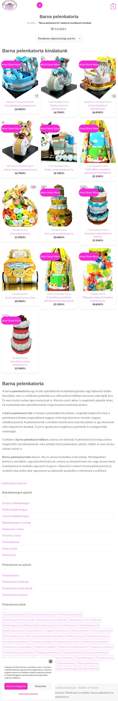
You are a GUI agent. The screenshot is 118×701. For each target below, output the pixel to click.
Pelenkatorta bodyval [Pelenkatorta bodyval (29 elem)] (98, 636)
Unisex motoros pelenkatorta (20, 169)
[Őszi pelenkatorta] (20, 205)
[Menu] (39, 5)
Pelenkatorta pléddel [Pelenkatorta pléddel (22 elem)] (44, 647)
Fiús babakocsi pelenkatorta (20, 105)
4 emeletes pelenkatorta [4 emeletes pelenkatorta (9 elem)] (70, 614)
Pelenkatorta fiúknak (15, 581)
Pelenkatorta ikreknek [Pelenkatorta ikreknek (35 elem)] (67, 641)
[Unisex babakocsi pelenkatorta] (98, 77)
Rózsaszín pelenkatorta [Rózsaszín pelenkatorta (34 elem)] (96, 652)
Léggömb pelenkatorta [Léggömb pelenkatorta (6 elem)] (57, 630)
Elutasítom (40, 686)
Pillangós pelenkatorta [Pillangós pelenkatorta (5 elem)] (48, 652)
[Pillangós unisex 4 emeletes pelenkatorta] (98, 269)
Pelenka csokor (11, 535)
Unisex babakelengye (15, 516)
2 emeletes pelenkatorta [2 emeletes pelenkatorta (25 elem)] (15, 614)
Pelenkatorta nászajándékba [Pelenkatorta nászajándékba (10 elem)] (17, 647)
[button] (50, 661)
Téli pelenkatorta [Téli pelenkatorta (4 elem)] (104, 657)
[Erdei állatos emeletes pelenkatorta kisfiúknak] (98, 141)
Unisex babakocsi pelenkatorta (97, 107)
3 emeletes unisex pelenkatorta (20, 363)
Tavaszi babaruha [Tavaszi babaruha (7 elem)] (63, 657)
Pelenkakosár (10, 542)
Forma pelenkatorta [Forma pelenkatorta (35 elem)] (67, 625)
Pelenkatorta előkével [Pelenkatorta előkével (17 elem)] (42, 641)
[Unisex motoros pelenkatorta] (20, 141)
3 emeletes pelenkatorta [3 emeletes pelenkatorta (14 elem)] (42, 614)
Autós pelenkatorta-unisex (20, 297)
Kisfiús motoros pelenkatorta (59, 107)
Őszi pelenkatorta (20, 233)
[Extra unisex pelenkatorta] (59, 205)
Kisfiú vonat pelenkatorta (59, 169)
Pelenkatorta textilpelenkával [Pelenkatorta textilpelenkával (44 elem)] (73, 647)
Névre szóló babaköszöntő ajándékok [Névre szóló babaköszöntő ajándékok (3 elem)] (44, 636)
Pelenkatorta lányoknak (17, 588)
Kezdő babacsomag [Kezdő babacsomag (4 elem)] (13, 630)
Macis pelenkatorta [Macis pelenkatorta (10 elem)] (81, 630)
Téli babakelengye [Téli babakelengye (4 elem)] (84, 657)
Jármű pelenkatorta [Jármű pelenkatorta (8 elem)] (89, 625)
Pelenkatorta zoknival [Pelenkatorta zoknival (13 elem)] (101, 647)
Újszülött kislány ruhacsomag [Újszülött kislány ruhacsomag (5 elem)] (61, 668)
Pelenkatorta (10, 575)
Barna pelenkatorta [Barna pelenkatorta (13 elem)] (44, 625)
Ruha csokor (10, 548)
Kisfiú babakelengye (15, 509)
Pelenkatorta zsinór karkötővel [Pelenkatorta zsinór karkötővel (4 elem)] (18, 652)
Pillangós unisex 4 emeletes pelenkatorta (98, 299)
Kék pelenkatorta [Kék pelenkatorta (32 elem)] (34, 630)
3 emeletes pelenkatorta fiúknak (97, 235)
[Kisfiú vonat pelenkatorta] (59, 141)
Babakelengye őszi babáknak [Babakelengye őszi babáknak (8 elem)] (17, 625)
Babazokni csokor (13, 529)
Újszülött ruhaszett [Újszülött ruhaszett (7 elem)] (88, 668)
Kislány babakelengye (16, 503)
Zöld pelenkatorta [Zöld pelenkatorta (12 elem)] (66, 663)
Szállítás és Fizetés (88, 687)
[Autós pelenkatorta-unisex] (20, 269)
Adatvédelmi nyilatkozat (28, 694)
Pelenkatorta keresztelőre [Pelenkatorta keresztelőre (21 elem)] (94, 641)
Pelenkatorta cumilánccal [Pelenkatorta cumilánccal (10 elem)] (15, 641)
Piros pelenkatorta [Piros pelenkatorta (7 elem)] (72, 652)
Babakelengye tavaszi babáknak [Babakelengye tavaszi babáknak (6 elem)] (84, 619)
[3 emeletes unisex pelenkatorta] (20, 333)
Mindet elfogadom (16, 686)
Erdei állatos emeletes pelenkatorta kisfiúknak (98, 171)
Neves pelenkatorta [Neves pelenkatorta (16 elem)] (13, 636)
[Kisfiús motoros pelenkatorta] (59, 77)
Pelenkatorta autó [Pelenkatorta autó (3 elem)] (75, 636)
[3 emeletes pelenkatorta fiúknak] (98, 205)
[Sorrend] (59, 38)
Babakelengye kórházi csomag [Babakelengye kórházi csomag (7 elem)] (18, 619)
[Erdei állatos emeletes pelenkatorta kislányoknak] (59, 269)
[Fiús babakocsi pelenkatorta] (20, 77)
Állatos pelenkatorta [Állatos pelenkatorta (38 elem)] (87, 663)
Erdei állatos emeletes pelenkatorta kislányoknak (59, 299)
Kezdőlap (31, 23)
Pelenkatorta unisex (15, 594)
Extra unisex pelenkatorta (59, 233)
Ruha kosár (9, 555)
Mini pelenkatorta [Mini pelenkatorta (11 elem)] (102, 630)
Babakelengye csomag (16, 522)
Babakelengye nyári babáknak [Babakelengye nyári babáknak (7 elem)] (51, 619)
